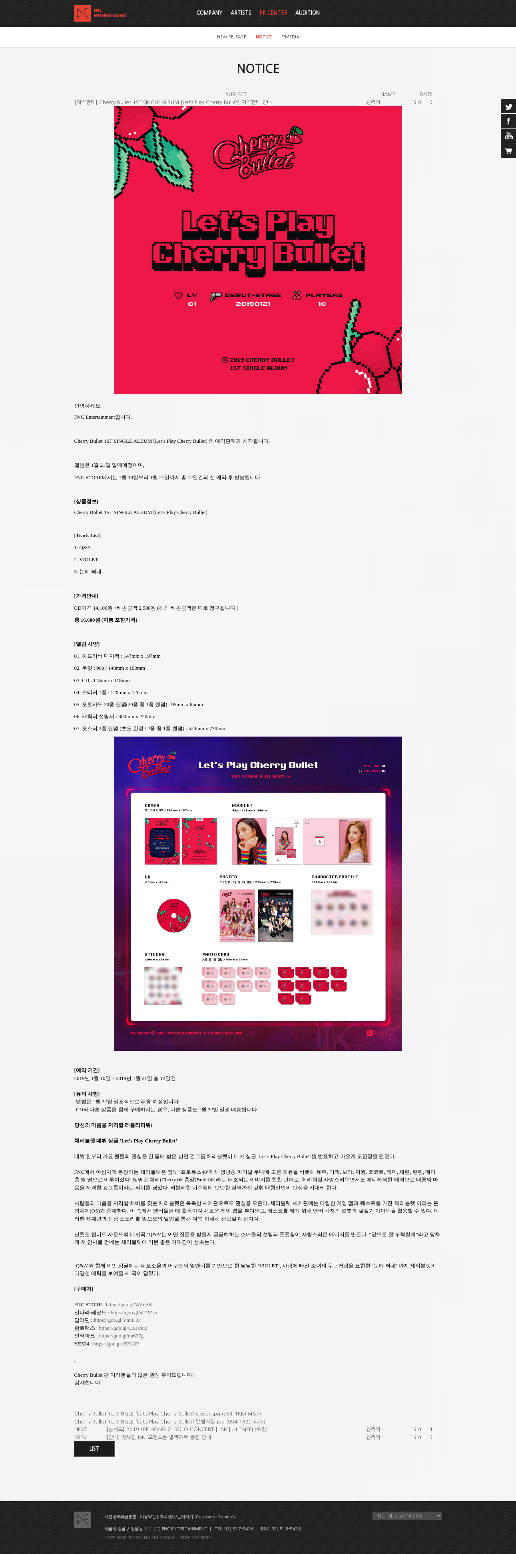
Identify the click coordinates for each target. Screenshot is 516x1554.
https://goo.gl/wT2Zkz (134, 1312)
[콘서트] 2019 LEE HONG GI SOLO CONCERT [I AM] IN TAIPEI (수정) (187, 1429)
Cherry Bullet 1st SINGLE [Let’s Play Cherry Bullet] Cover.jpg (147, 1413)
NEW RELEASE (231, 37)
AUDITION (307, 13)
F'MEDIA (290, 37)
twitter (508, 106)
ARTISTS (241, 13)
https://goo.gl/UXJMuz (123, 1328)
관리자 (373, 102)
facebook (508, 121)
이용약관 (148, 1517)
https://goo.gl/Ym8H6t (117, 1320)
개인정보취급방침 (120, 1517)
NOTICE (264, 37)
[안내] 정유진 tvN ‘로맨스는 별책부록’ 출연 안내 (158, 1437)
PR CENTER (273, 13)
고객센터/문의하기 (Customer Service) (197, 1517)
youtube (508, 135)
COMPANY (210, 13)
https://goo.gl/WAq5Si (129, 1304)
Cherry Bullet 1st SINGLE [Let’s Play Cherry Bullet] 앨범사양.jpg (149, 1421)
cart (508, 150)
